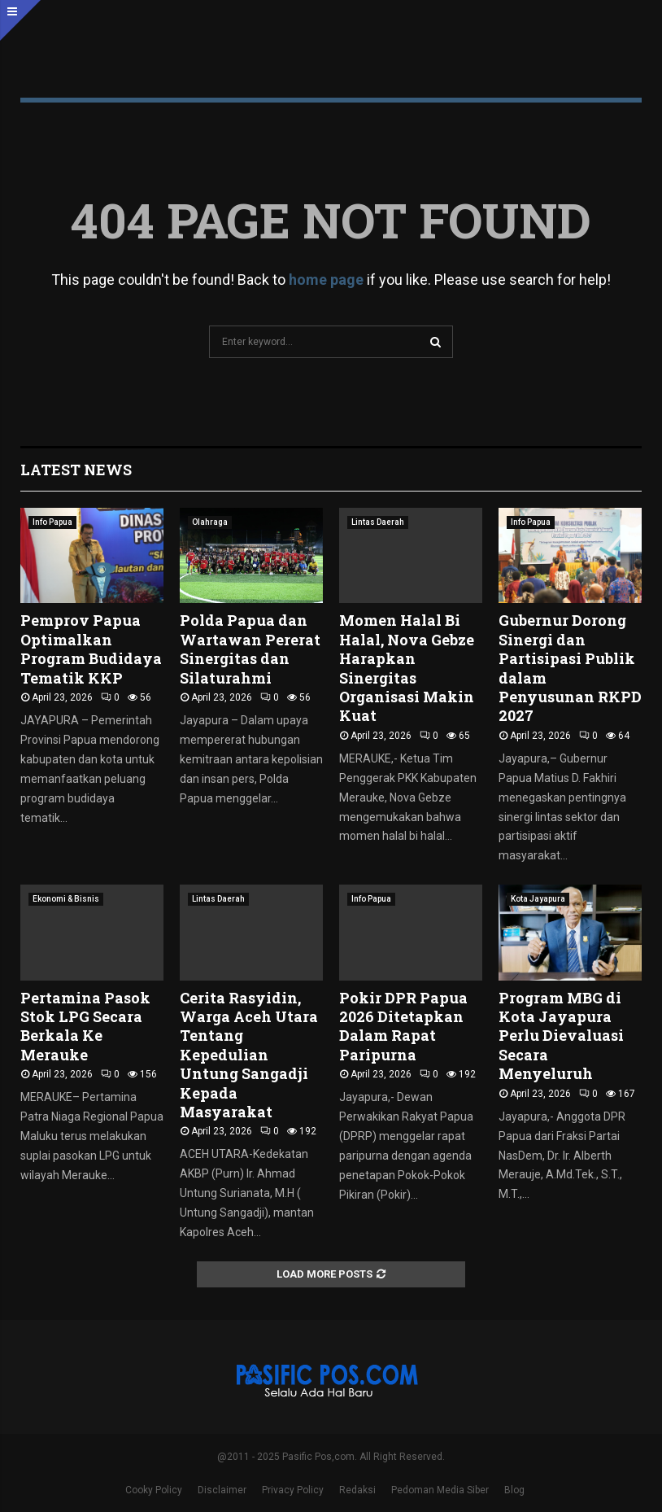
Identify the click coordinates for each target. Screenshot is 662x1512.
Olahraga (210, 522)
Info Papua (52, 522)
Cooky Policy (153, 1490)
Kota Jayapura (538, 898)
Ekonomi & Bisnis (66, 898)
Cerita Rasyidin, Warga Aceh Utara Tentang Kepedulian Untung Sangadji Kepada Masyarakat (249, 1054)
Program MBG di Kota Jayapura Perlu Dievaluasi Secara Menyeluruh (561, 1036)
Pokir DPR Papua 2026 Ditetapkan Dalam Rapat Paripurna (403, 1026)
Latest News (76, 469)
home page (326, 279)
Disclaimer (222, 1490)
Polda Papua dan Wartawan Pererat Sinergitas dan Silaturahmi (250, 648)
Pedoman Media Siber (440, 1490)
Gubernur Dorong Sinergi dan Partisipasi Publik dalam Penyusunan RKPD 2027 (570, 667)
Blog (514, 1490)
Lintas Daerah (377, 522)
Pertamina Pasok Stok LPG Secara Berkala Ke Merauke (85, 1026)
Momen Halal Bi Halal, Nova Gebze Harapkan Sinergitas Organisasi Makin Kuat (406, 667)
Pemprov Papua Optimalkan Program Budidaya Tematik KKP (91, 648)
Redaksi (357, 1490)
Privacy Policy (293, 1490)
